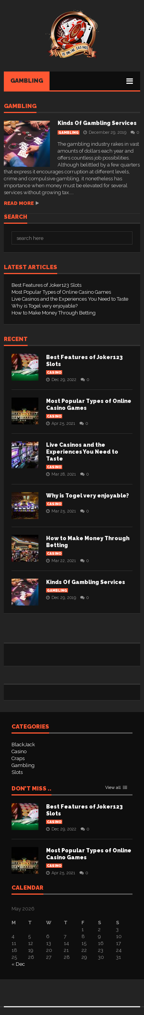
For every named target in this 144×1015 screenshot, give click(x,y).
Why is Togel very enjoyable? (45, 306)
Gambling (26, 80)
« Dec (18, 964)
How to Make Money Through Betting (54, 313)
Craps (18, 758)
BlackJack (23, 744)
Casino (54, 372)
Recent (16, 339)
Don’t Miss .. (31, 789)
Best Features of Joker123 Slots (46, 285)
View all (113, 787)
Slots (17, 772)
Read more (19, 203)
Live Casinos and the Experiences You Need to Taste (70, 299)
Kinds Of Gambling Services (97, 123)
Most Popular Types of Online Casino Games (61, 292)
